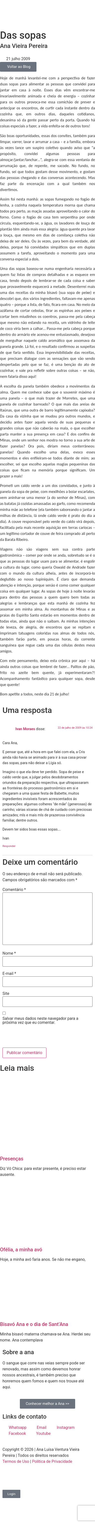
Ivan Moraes (25, 729)
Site (5, 994)
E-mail (9, 974)
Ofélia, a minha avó (21, 1250)
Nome (9, 953)
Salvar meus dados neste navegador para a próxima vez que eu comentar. (40, 1021)
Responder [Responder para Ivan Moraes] (9, 846)
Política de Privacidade (52, 1461)
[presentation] (36, 1037)
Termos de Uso (15, 1461)
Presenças (11, 1159)
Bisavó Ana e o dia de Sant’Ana (34, 1324)
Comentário (14, 890)
